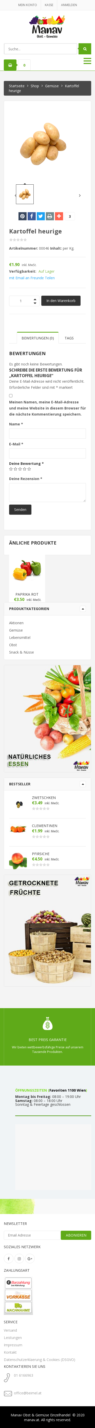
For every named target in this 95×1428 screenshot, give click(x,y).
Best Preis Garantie (48, 1039)
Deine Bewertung (26, 463)
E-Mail (16, 444)
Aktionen (16, 622)
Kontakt (10, 1352)
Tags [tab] (69, 338)
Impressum (13, 1345)
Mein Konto (27, 5)
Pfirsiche (40, 854)
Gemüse (52, 85)
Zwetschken (44, 797)
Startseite (17, 85)
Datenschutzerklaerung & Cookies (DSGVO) (39, 1359)
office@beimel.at (28, 1393)
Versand (10, 1330)
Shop (35, 85)
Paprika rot (27, 594)
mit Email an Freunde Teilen (32, 277)
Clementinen (44, 826)
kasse (49, 5)
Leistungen (13, 1337)
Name (16, 424)
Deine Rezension (25, 478)
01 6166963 (23, 1375)
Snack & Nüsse (21, 652)
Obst (13, 644)
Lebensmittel (19, 637)
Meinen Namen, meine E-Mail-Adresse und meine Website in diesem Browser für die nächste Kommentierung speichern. (47, 408)
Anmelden (69, 5)
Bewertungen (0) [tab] (38, 338)
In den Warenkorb (60, 300)
